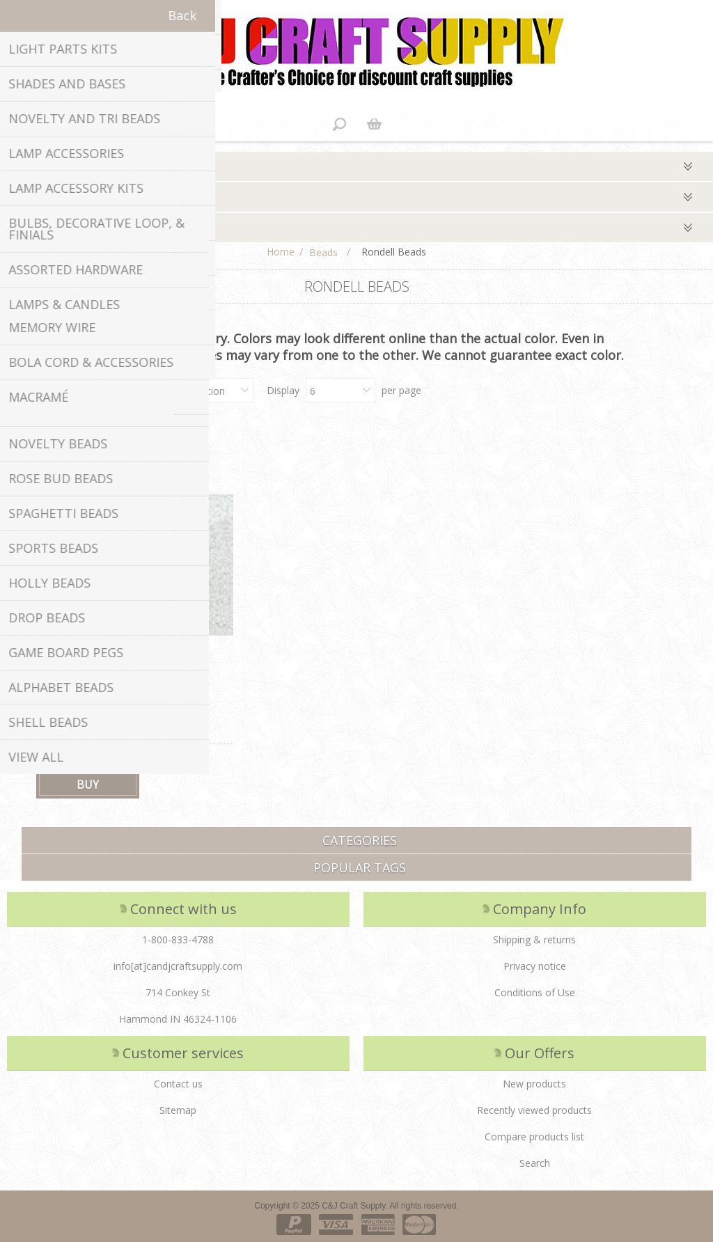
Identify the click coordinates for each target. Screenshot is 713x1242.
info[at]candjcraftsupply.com (177, 966)
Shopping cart (373, 124)
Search (534, 1163)
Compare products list (534, 1136)
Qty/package (41, 227)
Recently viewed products (534, 1110)
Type (21, 166)
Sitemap (177, 1110)
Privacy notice (534, 966)
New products (534, 1083)
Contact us (178, 1083)
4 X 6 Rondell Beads (81, 713)
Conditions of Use (534, 992)
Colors (25, 197)
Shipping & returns (534, 939)
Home (281, 251)
